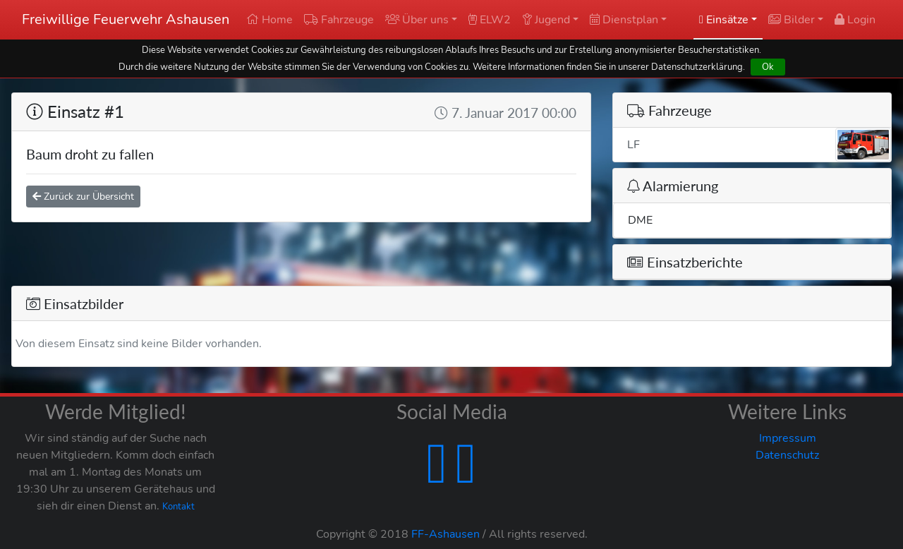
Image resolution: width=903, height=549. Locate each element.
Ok (768, 67)
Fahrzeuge (339, 20)
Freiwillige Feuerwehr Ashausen (125, 19)
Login (855, 20)
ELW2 (489, 20)
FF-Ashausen (445, 534)
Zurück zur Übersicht (83, 196)
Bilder (791, 20)
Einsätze (724, 20)
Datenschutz (787, 455)
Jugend (546, 20)
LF (759, 145)
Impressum (787, 438)
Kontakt (178, 506)
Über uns (417, 20)
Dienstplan (624, 20)
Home (269, 20)
